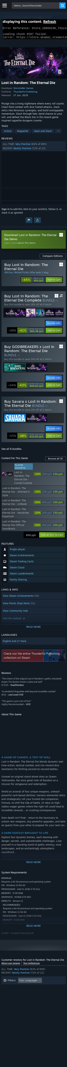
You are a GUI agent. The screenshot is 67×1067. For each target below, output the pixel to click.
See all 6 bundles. (11, 450)
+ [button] (58, 133)
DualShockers (17, 687)
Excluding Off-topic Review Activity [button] (24, 987)
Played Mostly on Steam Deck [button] (38, 993)
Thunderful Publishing (25, 93)
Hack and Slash (43, 133)
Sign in (5, 211)
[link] (33, 282)
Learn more (10, 245)
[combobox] (35, 5)
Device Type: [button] (11, 1003)
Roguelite (22, 133)
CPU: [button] (35, 998)
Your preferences (31, 965)
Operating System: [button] (14, 998)
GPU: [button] (47, 998)
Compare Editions (53, 258)
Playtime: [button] (9, 993)
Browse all (55, 460)
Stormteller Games (23, 90)
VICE (28, 706)
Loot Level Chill (15, 696)
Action (7, 133)
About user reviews (10, 965)
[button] (33, 148)
